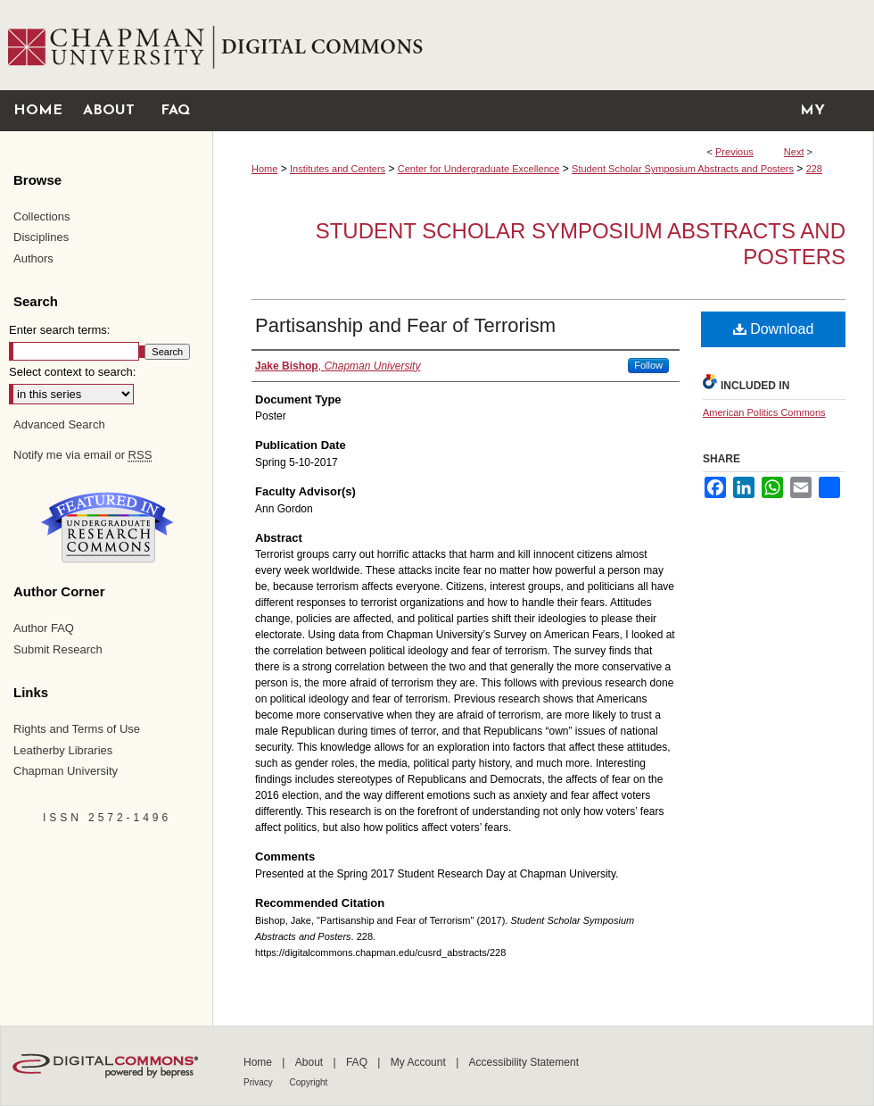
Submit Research (58, 649)
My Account (420, 1062)
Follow (648, 365)
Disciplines (41, 237)
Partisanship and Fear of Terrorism (405, 325)
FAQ (358, 1062)
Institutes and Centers (337, 168)
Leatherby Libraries (62, 750)
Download (773, 329)
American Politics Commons (764, 412)
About (310, 1062)
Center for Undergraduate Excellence (479, 168)
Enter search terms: (59, 330)
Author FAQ (43, 628)
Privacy (259, 1082)
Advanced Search (59, 424)
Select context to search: (72, 371)
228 (814, 168)
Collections (41, 216)
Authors (33, 258)
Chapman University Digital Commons (542, 45)
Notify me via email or (82, 455)
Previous (734, 151)
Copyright (309, 1082)
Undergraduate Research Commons (107, 527)
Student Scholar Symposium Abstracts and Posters (683, 168)
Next (794, 151)
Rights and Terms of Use (76, 729)
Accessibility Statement (524, 1062)
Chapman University (65, 771)
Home (264, 168)
